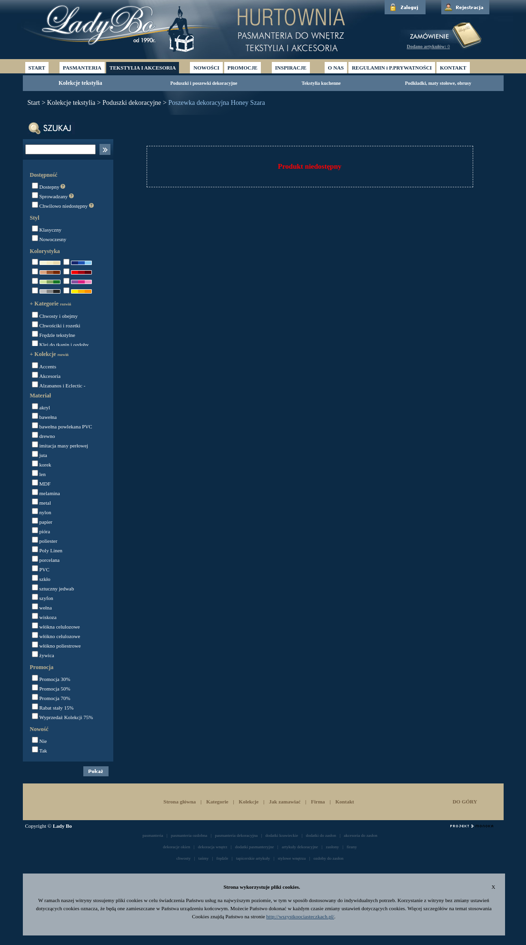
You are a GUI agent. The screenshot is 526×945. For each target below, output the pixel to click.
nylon (41, 512)
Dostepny (49, 187)
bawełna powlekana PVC (62, 426)
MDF (41, 484)
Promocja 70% (51, 698)
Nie (39, 741)
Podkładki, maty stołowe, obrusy (438, 83)
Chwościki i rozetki (56, 325)
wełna (42, 607)
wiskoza (44, 617)
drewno (43, 436)
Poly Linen (47, 550)
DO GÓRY (465, 801)
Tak (39, 750)
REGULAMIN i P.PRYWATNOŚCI (392, 68)
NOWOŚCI (206, 68)
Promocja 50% (51, 688)
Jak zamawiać (284, 801)
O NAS (336, 68)
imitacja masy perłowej (60, 445)
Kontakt (345, 801)
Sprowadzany (53, 196)
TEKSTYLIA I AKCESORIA (142, 68)
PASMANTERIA (82, 68)
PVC (41, 569)
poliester (45, 541)
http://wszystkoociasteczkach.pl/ (300, 916)
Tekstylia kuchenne (321, 83)
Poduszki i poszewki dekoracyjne (204, 83)
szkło (41, 579)
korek (41, 464)
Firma (318, 801)
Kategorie (217, 801)
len (39, 474)
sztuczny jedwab (53, 588)
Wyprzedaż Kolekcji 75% (62, 717)
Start (34, 102)
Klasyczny (46, 230)
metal (41, 503)
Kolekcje (249, 801)
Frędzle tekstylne (53, 335)
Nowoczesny (49, 239)
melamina (46, 493)
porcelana (46, 560)
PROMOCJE (243, 68)
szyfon (42, 598)
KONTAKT (453, 68)
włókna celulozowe (56, 627)
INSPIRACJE (291, 68)
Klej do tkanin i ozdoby (60, 344)
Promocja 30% (51, 679)
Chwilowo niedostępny (63, 206)
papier (42, 522)
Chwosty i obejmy (55, 316)
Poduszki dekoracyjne (131, 102)
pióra (41, 531)
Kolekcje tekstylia (80, 83)
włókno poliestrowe (56, 646)
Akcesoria (46, 376)
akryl (41, 407)
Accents (44, 366)
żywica (43, 655)
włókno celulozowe (56, 636)
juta (40, 455)
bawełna (44, 417)
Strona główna (179, 801)
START (37, 68)
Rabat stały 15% (53, 708)
